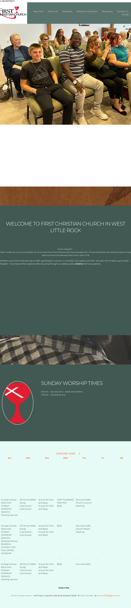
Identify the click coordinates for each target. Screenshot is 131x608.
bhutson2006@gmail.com (108, 595)
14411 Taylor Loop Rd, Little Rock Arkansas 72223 (55, 595)
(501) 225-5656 (86, 595)
